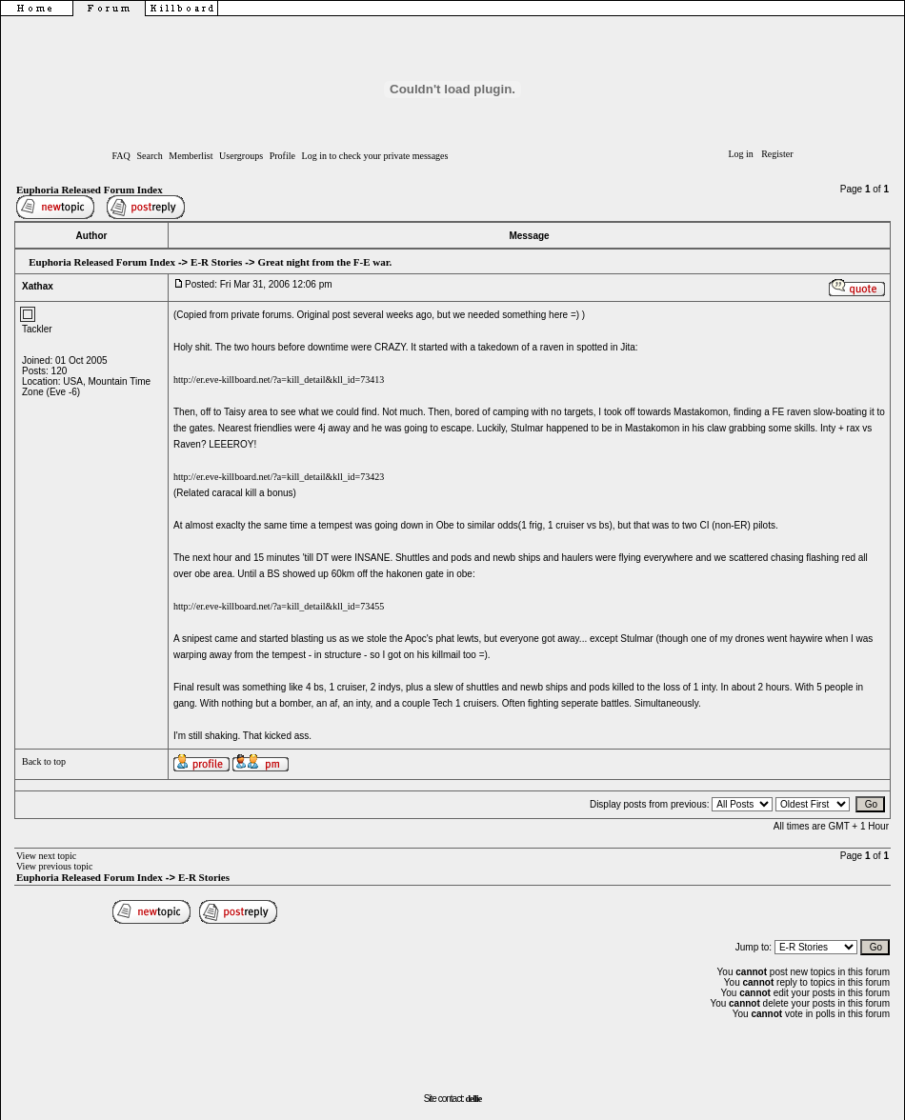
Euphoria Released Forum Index (89, 189)
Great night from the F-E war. (324, 262)
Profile (282, 155)
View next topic (46, 855)
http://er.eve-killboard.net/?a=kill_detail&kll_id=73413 (278, 379)
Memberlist (190, 155)
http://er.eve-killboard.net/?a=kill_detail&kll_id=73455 (278, 606)
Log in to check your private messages (375, 155)
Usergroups (241, 155)
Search (149, 155)
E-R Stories (216, 262)
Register (777, 154)
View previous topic (54, 866)
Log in (740, 154)
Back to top (44, 761)
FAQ (121, 155)
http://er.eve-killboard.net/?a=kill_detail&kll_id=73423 (278, 476)
